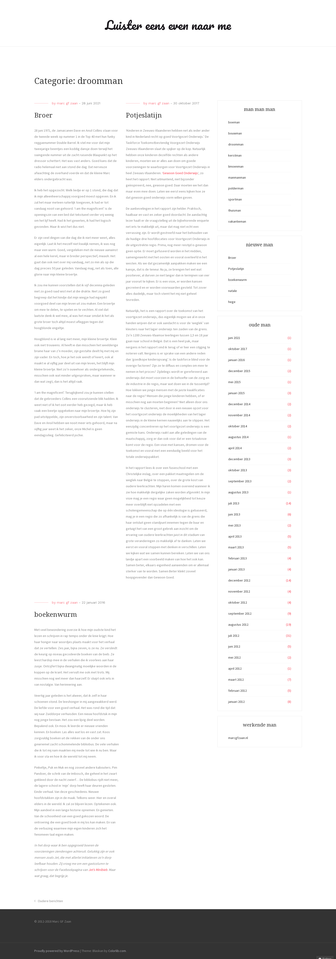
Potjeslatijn (144, 115)
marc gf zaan (67, 103)
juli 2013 (233, 503)
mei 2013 (234, 525)
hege (232, 302)
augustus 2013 (238, 492)
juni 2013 (234, 514)
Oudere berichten (50, 901)
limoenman (235, 166)
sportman (235, 199)
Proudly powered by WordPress (56, 951)
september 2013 (239, 481)
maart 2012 (236, 679)
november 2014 (239, 415)
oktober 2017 (237, 349)
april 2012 (235, 668)
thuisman (234, 210)
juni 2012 (234, 646)
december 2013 (239, 459)
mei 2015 (234, 382)
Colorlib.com (117, 951)
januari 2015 (236, 393)
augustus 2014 (238, 437)
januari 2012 (236, 702)
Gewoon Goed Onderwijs (180, 173)
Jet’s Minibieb (98, 870)
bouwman (235, 133)
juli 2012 (233, 635)
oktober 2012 (237, 602)
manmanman (237, 177)
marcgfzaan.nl (238, 738)
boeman (234, 122)
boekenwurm (55, 614)
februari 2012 (237, 690)
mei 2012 (234, 657)
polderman (235, 188)
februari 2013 (237, 558)
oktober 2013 (237, 470)
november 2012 (239, 591)
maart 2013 (236, 547)
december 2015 (239, 371)
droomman (235, 144)
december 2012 (239, 580)
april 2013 (235, 536)
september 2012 (239, 613)
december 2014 (239, 404)
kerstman (235, 155)
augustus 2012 (238, 624)
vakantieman (237, 221)
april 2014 (235, 448)
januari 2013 (236, 569)
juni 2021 (234, 338)
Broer (43, 115)
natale (232, 291)
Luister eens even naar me (168, 25)
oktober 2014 (237, 426)
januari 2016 (236, 360)
